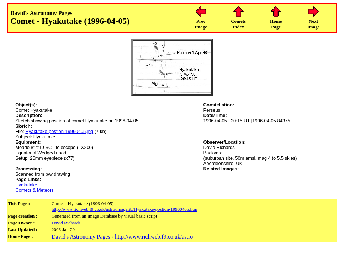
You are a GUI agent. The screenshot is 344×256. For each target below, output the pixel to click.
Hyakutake (26, 184)
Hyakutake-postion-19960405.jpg (59, 131)
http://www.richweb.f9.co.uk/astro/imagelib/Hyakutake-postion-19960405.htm (124, 209)
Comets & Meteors (34, 190)
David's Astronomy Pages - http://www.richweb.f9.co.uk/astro (122, 237)
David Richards (66, 222)
